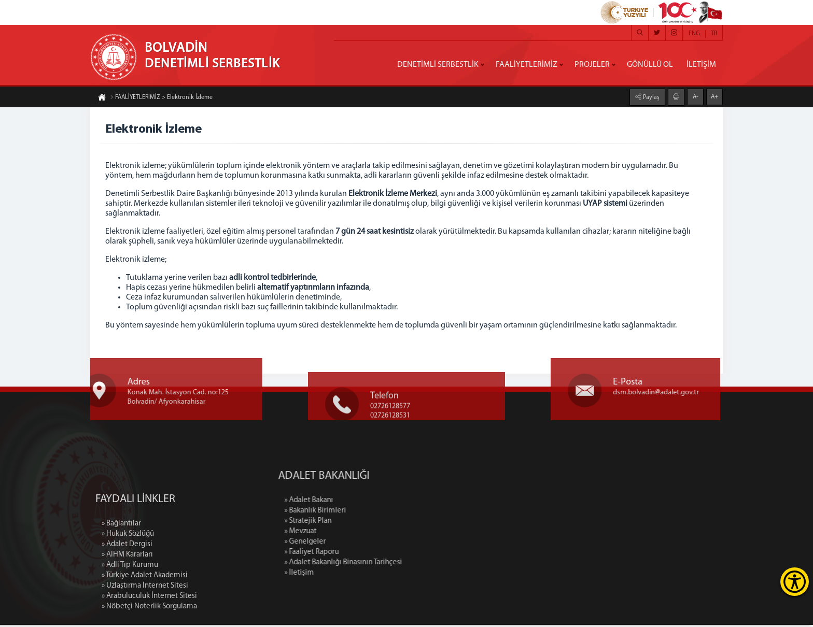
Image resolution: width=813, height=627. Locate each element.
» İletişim (351, 575)
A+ (714, 97)
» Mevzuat (353, 533)
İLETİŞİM (701, 65)
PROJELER (592, 65)
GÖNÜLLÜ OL (650, 65)
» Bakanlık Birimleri (367, 513)
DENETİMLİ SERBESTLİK (438, 65)
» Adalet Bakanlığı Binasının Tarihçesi (395, 564)
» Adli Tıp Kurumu (130, 617)
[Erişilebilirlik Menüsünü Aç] (794, 581)
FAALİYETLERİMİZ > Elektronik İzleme (161, 97)
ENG (694, 34)
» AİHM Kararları (127, 606)
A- (695, 97)
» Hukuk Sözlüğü (128, 586)
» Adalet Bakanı (361, 502)
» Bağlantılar (121, 575)
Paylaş (650, 97)
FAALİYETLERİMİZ (526, 65)
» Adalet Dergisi (127, 596)
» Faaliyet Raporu (364, 554)
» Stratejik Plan (360, 523)
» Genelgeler (357, 544)
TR (714, 34)
